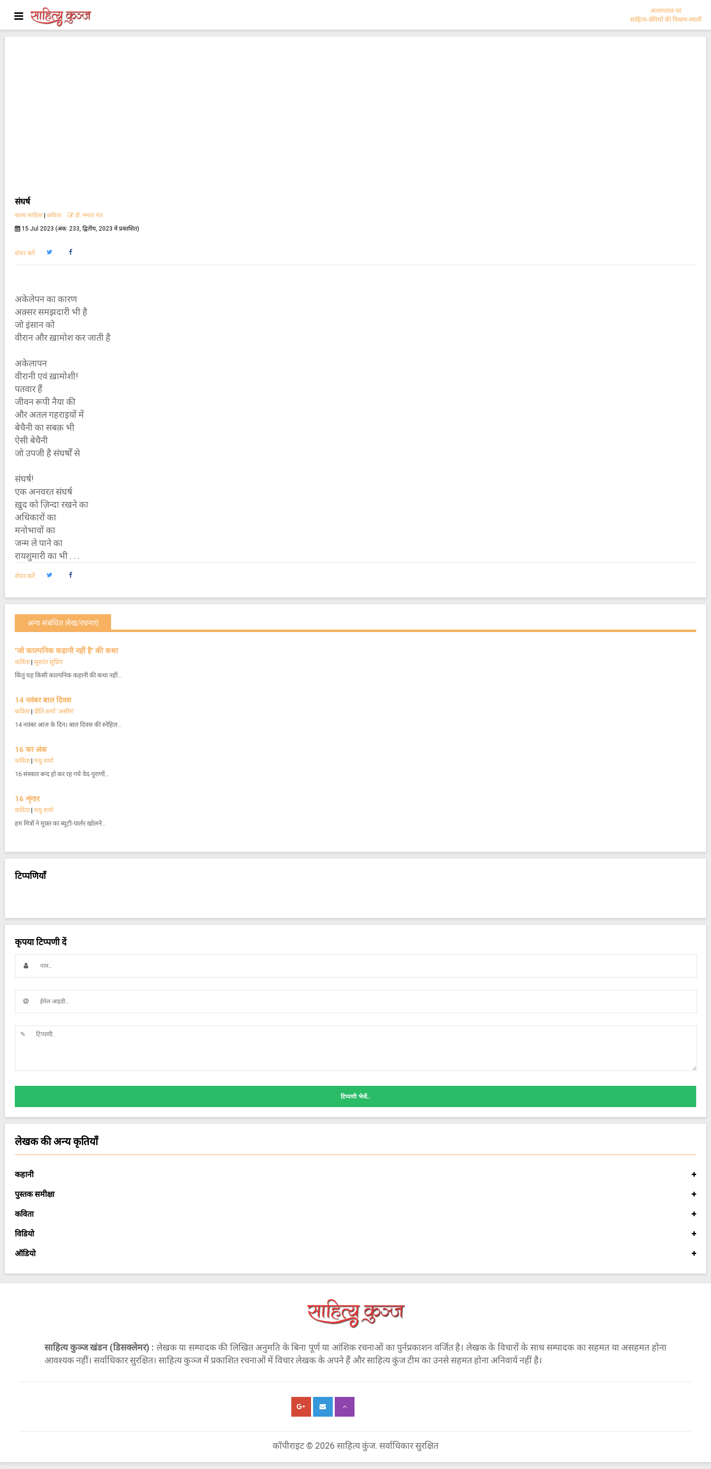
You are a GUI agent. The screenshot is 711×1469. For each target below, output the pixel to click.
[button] (49, 252)
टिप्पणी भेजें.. (355, 1096)
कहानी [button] (355, 1175)
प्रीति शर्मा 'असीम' (54, 711)
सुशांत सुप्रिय (48, 662)
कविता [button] (355, 1214)
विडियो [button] (355, 1234)
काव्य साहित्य (28, 215)
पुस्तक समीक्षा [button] (355, 1194)
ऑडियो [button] (355, 1254)
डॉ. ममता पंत (85, 215)
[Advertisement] (355, 120)
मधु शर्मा (43, 760)
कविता (54, 215)
